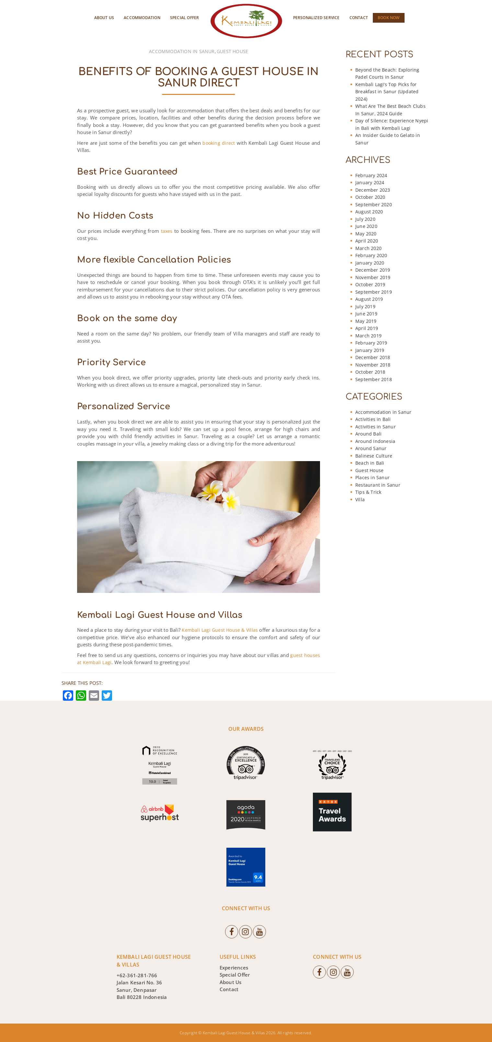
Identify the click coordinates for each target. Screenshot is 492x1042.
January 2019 (369, 350)
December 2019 (372, 270)
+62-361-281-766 (137, 975)
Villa (360, 499)
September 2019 (373, 292)
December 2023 (372, 190)
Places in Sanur (372, 477)
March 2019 (368, 336)
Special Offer (184, 17)
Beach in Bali (369, 463)
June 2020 (366, 226)
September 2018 (373, 379)
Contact (358, 17)
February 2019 (371, 343)
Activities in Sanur (375, 427)
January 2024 (369, 182)
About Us (104, 17)
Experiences (234, 967)
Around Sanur (370, 448)
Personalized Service (316, 17)
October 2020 (370, 197)
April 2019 (366, 328)
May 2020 (366, 234)
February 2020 (371, 255)
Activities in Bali (373, 419)
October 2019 (370, 284)
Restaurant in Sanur (377, 485)
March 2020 (368, 248)
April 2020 (366, 241)
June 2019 (366, 314)
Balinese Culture (373, 456)
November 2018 (373, 365)
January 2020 (369, 263)
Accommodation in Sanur (181, 51)
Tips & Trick (368, 492)
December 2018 (372, 357)
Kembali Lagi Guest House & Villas (220, 630)
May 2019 (366, 321)
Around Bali (368, 434)
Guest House (232, 51)
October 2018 (370, 372)
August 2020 (369, 212)
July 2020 (365, 219)
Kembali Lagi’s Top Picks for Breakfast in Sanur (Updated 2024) (386, 91)
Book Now (389, 17)
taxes (167, 231)
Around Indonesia (375, 441)
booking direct (218, 143)
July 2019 (365, 306)
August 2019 (369, 299)
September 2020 (373, 204)
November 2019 (373, 277)
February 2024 (371, 175)
